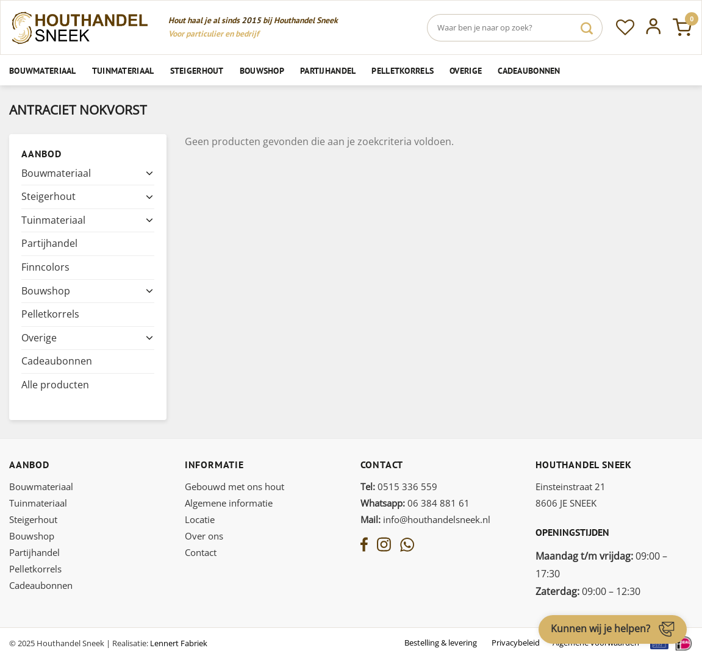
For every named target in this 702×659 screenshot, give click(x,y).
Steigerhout (197, 70)
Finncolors (45, 267)
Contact (201, 552)
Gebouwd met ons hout (234, 486)
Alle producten (55, 384)
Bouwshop (262, 70)
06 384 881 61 (415, 503)
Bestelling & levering (440, 642)
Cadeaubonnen (529, 70)
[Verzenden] (587, 28)
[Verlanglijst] (625, 27)
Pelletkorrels (402, 70)
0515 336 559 (398, 486)
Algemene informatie (229, 503)
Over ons (204, 536)
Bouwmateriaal (42, 70)
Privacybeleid (516, 642)
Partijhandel (328, 70)
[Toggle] (149, 173)
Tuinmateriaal (123, 70)
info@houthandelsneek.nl (425, 519)
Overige (465, 70)
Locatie (200, 519)
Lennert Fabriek (178, 643)
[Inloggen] (653, 27)
